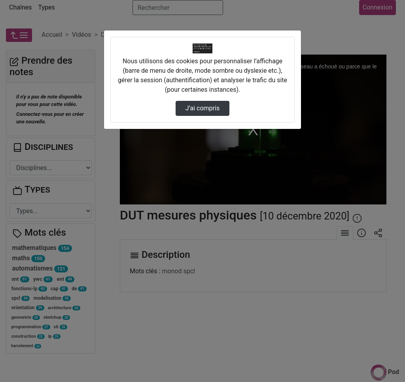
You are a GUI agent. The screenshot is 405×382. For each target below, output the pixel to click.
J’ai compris (202, 108)
